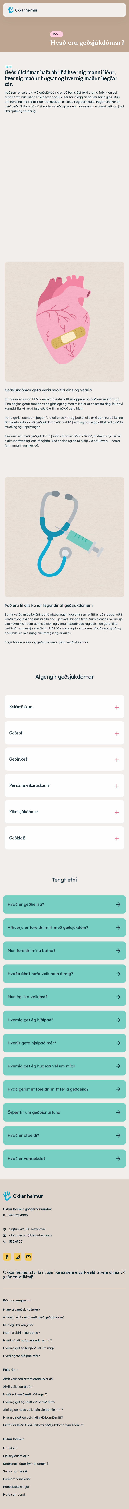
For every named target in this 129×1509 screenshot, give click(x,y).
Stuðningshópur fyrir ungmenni (25, 1463)
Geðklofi (17, 840)
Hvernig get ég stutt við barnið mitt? (29, 1402)
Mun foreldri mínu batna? (21, 1333)
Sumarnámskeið (15, 1471)
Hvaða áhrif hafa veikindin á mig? (27, 1340)
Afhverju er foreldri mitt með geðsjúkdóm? (33, 1317)
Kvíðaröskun (20, 709)
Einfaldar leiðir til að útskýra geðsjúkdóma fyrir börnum (43, 1425)
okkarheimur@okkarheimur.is (30, 1235)
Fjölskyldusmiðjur (16, 1456)
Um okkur (10, 1448)
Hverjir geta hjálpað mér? (21, 1356)
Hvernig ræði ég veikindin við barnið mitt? (33, 1417)
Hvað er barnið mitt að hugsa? (25, 1394)
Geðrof (15, 735)
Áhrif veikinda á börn (18, 1386)
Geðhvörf (18, 761)
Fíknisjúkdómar (23, 814)
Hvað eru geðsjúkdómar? (21, 1309)
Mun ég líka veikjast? (18, 1325)
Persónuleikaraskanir (29, 788)
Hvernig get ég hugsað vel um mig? (28, 1348)
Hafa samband (14, 1494)
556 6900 (15, 1241)
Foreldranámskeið (16, 1479)
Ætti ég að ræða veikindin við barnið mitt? (33, 1410)
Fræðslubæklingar (16, 1487)
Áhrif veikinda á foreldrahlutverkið (28, 1379)
